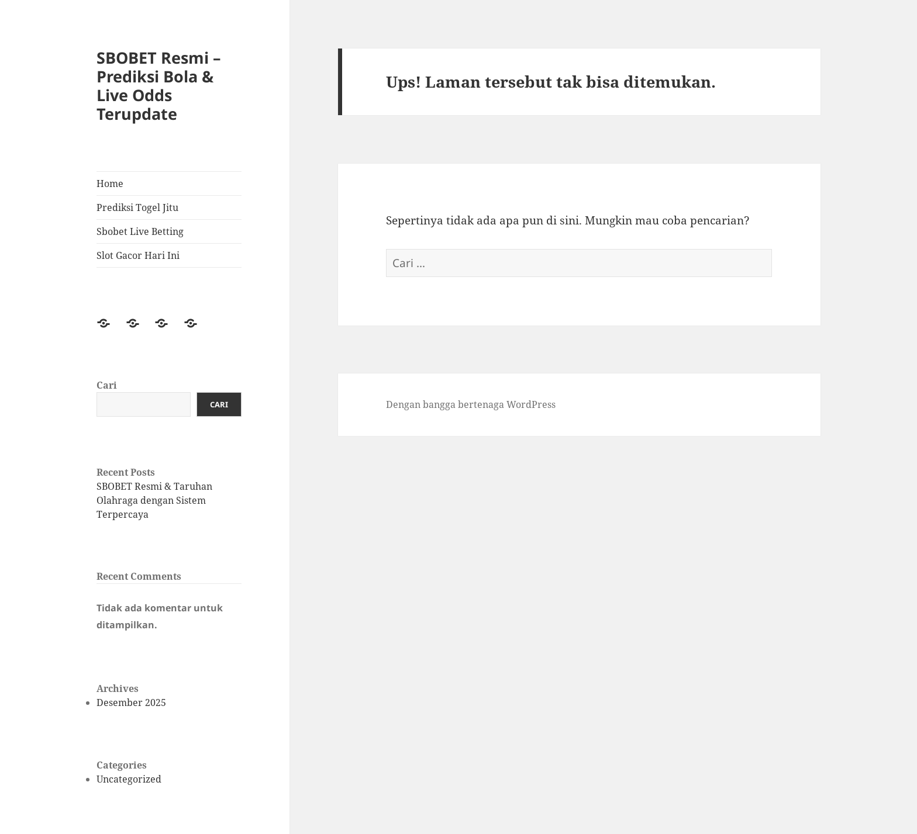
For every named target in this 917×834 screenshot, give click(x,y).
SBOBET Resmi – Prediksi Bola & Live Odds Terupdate (158, 85)
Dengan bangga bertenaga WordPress (471, 404)
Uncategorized (128, 779)
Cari (106, 385)
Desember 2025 (131, 702)
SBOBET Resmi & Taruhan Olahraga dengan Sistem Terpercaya (154, 500)
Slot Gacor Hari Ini (138, 255)
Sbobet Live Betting (140, 231)
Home (109, 183)
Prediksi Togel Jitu (137, 207)
